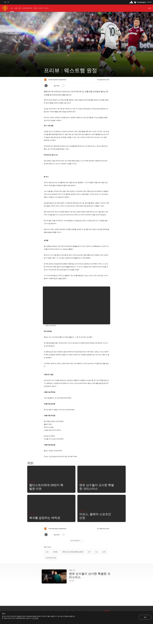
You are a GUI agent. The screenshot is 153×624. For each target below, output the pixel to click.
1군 (89, 552)
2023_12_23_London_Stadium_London (72, 552)
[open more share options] (63, 85)
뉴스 (47, 552)
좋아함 (55, 552)
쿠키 (3, 613)
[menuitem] (12, 8)
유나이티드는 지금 (51, 558)
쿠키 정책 (35, 618)
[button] (5, 2)
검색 (104, 552)
